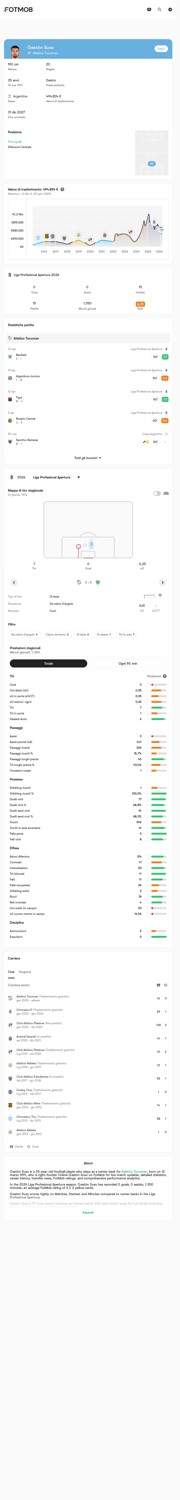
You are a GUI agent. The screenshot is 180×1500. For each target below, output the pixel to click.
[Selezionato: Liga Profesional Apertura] (57, 477)
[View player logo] (15, 52)
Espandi (88, 1212)
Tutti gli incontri (88, 458)
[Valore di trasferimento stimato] (62, 189)
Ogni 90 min (128, 663)
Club (11, 972)
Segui (161, 48)
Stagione (25, 972)
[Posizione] (157, 676)
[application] (97, 230)
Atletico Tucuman (134, 1171)
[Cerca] (159, 9)
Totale (48, 663)
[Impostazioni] (170, 9)
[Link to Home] (18, 9)
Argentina (17, 96)
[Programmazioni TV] (149, 9)
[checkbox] (157, 493)
